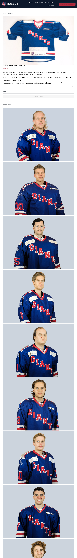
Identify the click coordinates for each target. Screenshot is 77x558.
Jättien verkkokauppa (67, 4)
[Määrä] (60, 53)
